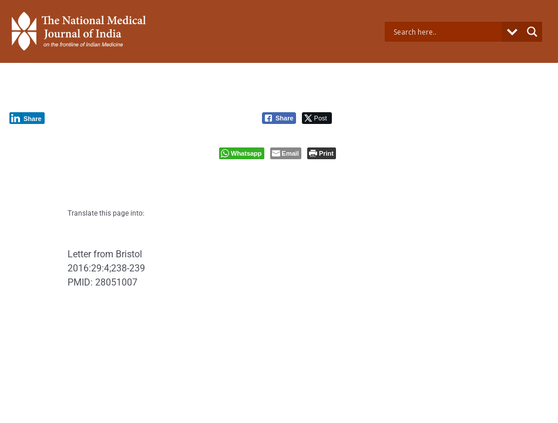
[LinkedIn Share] (27, 118)
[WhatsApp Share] (241, 153)
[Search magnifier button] (532, 32)
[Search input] (447, 32)
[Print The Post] (321, 153)
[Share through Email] (285, 153)
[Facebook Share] (279, 118)
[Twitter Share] (317, 118)
